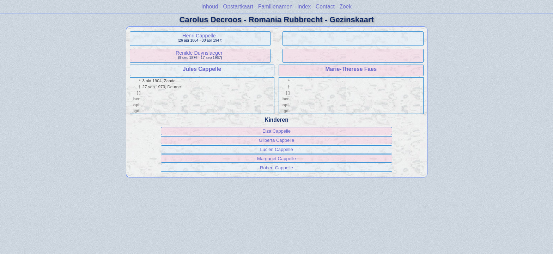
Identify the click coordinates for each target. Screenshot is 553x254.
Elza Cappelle (276, 131)
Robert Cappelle (276, 167)
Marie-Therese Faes (351, 69)
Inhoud (209, 7)
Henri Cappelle (199, 35)
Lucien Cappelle (276, 149)
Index (304, 7)
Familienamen (275, 7)
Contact (325, 7)
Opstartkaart (238, 7)
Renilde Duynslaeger (199, 53)
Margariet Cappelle (276, 158)
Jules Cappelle (202, 69)
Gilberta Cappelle (276, 140)
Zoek (345, 7)
